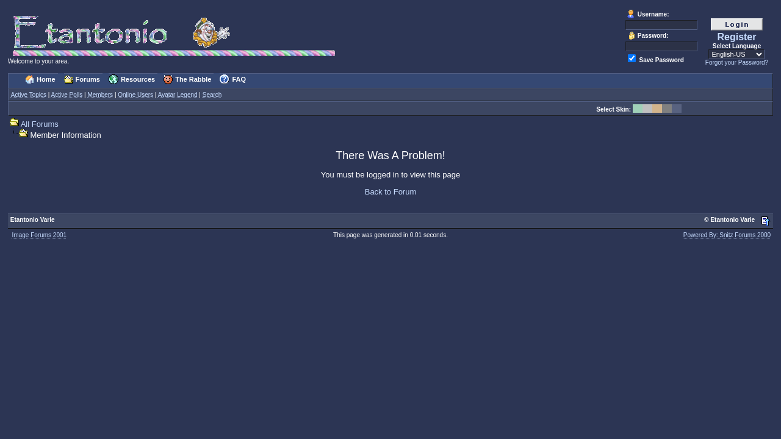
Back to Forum (391, 191)
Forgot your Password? (736, 62)
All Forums (40, 124)
